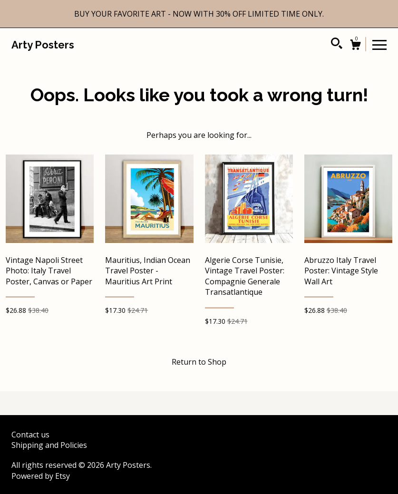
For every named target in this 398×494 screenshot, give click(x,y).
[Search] (336, 44)
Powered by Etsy (40, 476)
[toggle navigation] (379, 44)
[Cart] (355, 46)
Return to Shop (199, 362)
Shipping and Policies (49, 445)
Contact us (30, 434)
